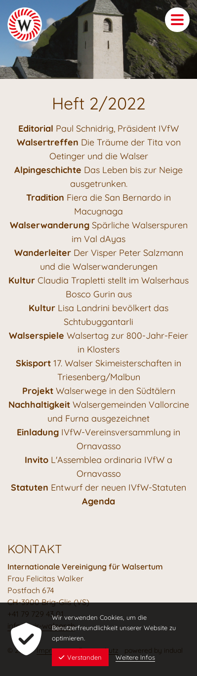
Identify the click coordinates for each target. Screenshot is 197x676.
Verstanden (80, 657)
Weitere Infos (135, 657)
